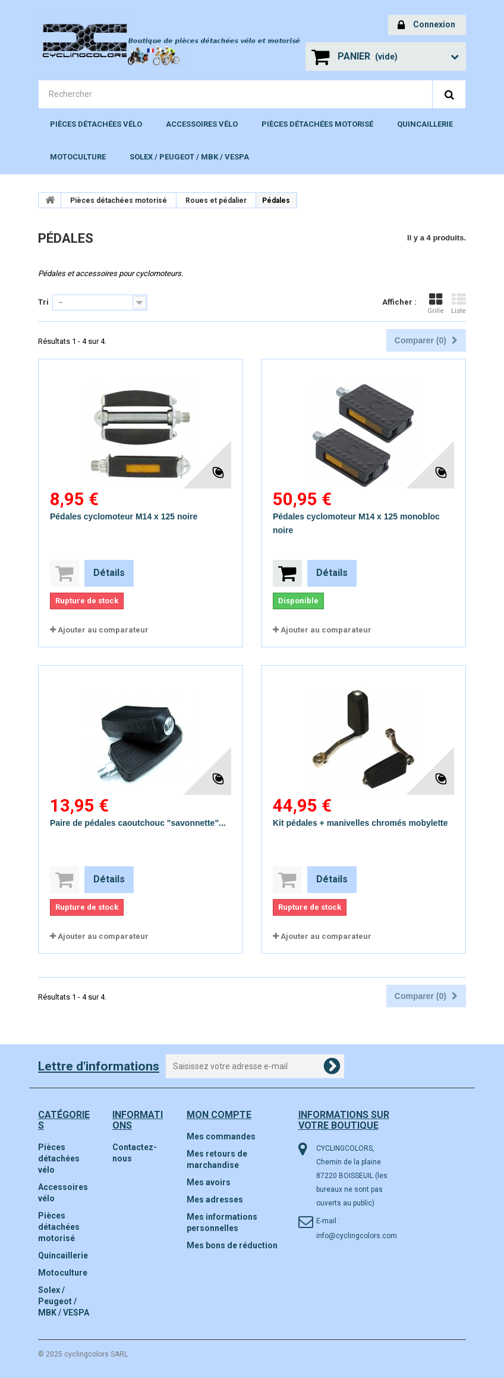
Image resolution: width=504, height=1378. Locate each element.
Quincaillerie (425, 124)
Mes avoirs (209, 1182)
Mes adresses (215, 1199)
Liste (458, 303)
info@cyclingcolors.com (356, 1236)
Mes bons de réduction (232, 1245)
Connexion (426, 25)
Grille (435, 303)
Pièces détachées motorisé (317, 124)
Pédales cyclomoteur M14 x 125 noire (123, 516)
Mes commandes (221, 1136)
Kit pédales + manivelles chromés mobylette (360, 823)
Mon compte (219, 1114)
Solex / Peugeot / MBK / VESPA (189, 156)
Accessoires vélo (202, 124)
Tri (43, 301)
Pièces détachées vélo (96, 124)
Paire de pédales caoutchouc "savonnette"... (138, 823)
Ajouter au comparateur (103, 629)
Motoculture (78, 156)
